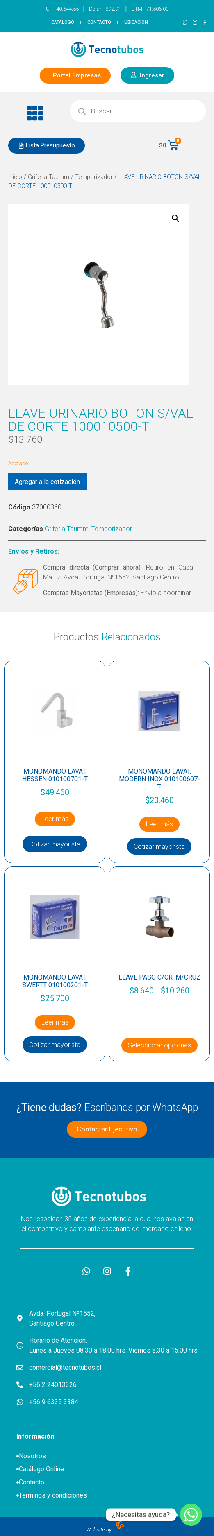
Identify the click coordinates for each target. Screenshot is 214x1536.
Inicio (15, 177)
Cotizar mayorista (54, 844)
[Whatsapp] (191, 1515)
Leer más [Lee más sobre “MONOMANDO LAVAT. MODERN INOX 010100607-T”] (159, 824)
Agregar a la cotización (47, 482)
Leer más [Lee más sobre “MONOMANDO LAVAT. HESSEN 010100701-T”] (54, 819)
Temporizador (94, 177)
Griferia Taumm (48, 177)
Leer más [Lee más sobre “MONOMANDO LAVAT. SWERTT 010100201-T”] (54, 1022)
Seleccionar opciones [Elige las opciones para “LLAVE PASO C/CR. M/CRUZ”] (159, 1045)
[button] (35, 113)
